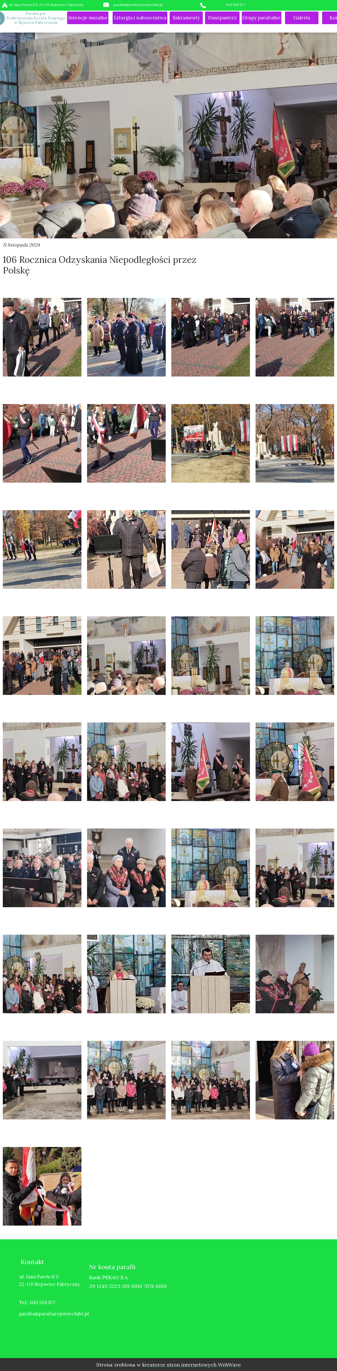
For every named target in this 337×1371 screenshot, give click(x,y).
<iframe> (259, 1301)
